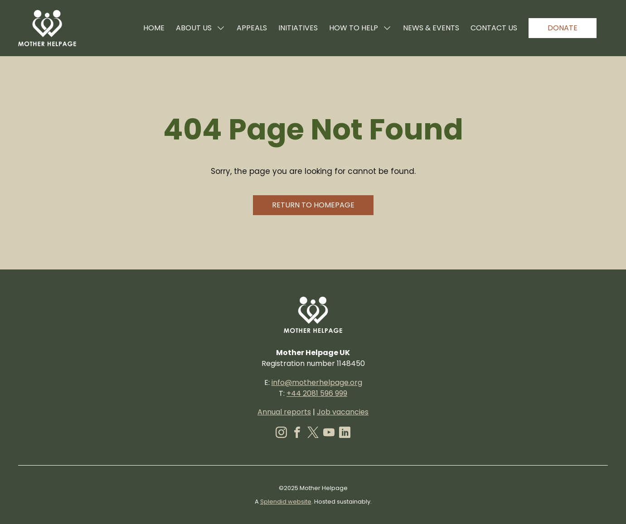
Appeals (252, 28)
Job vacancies (343, 412)
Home (154, 28)
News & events (431, 28)
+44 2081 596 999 (316, 393)
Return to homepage (313, 205)
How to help (360, 28)
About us (200, 28)
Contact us (494, 28)
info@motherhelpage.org (317, 382)
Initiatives (298, 28)
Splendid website (285, 501)
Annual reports (284, 412)
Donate (562, 28)
